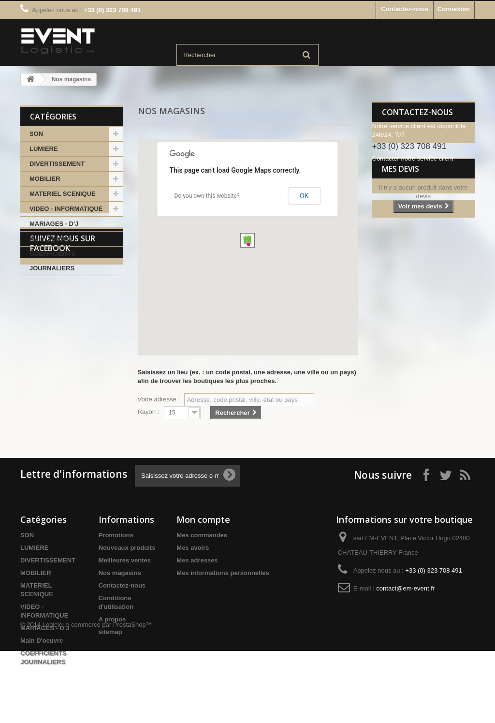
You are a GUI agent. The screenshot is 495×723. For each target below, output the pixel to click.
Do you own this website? (207, 195)
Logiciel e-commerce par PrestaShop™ (97, 696)
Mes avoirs (192, 547)
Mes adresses (197, 560)
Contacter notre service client (412, 158)
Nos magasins (120, 572)
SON (36, 133)
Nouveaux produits (127, 547)
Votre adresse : (159, 399)
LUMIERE (43, 148)
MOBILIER (44, 178)
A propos (112, 619)
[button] (247, 240)
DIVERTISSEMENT (57, 163)
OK (304, 196)
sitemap (110, 631)
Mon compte (203, 519)
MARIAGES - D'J (53, 223)
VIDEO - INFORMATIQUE (65, 208)
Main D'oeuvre (50, 238)
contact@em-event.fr (405, 588)
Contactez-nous (404, 9)
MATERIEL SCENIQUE (62, 193)
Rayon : (149, 411)
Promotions (116, 535)
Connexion (453, 9)
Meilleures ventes (125, 560)
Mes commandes (201, 535)
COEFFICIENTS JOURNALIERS (52, 261)
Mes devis (400, 191)
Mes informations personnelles (222, 572)
